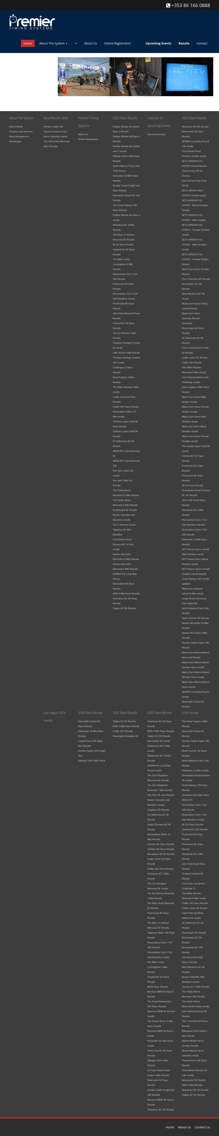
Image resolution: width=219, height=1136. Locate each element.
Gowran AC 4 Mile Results (195, 984)
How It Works (16, 124)
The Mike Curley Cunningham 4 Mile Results (123, 261)
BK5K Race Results (157, 984)
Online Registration (117, 43)
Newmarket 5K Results (194, 1077)
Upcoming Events (156, 131)
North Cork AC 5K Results (195, 615)
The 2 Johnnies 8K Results (196, 276)
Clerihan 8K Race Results (160, 846)
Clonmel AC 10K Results (194, 827)
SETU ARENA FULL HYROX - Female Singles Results (195, 256)
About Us (90, 43)
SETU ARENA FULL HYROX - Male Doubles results (194, 242)
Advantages (15, 138)
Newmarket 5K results (158, 738)
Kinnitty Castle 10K (54, 124)
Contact (202, 43)
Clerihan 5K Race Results (160, 841)
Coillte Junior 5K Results (194, 355)
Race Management (19, 133)
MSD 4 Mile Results (192, 1082)
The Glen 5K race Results (160, 792)
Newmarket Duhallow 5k (125, 733)
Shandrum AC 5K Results (195, 124)
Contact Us (202, 1127)
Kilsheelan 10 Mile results (195, 768)
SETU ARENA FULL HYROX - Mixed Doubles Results (195, 202)
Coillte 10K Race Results (126, 404)
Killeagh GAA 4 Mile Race (91, 758)
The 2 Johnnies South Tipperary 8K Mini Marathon (124, 527)
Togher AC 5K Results (124, 605)
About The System (53, 43)
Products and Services (21, 129)
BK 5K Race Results (192, 482)
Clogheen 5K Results (158, 807)
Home (28, 43)
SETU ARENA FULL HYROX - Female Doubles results (195, 227)
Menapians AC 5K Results (161, 851)
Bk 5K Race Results (123, 242)
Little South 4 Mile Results (126, 350)
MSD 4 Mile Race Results (126, 591)
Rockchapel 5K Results (125, 507)
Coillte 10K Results (192, 360)
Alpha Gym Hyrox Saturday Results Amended (191, 315)
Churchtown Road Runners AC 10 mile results (123, 542)
